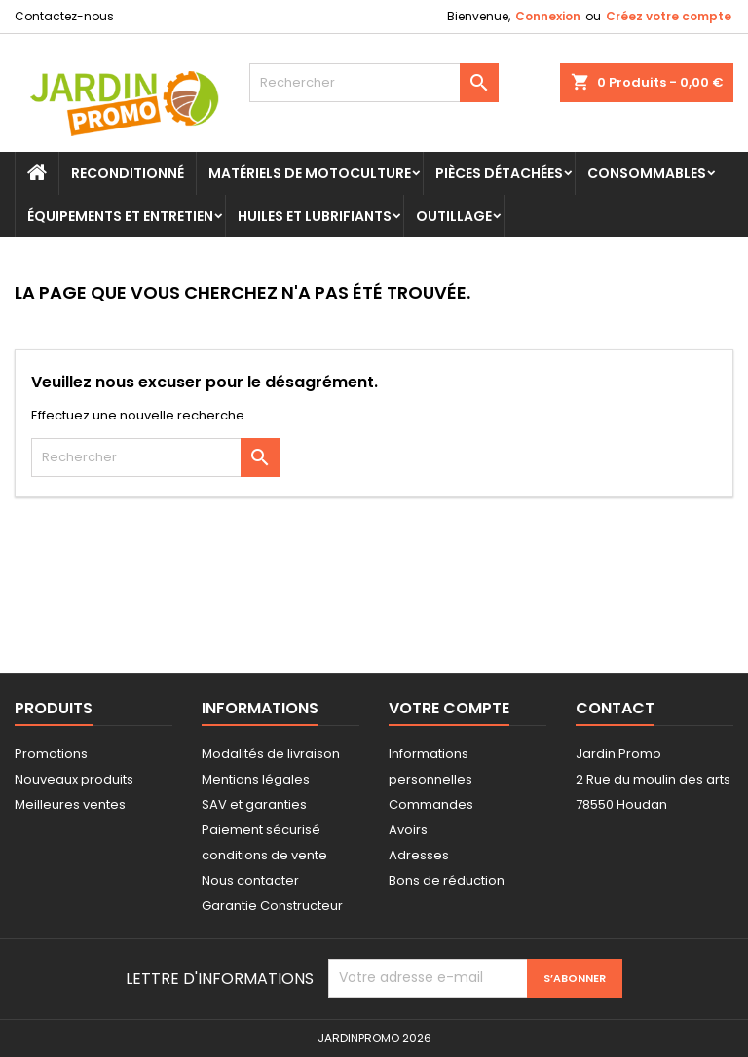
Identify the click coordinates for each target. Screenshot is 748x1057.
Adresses (419, 855)
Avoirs (408, 829)
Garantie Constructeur (272, 905)
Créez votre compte (668, 16)
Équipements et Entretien (120, 216)
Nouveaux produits (74, 779)
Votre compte (449, 708)
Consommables (646, 173)
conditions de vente (264, 855)
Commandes (431, 804)
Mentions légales (256, 779)
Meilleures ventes (70, 804)
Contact (615, 708)
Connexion (547, 16)
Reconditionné (127, 173)
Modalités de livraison (271, 754)
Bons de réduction (447, 880)
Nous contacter (250, 880)
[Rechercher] (374, 82)
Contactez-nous (64, 16)
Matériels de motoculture (309, 173)
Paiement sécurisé (261, 829)
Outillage (454, 216)
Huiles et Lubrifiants (315, 216)
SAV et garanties (254, 804)
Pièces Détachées (499, 173)
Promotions (51, 754)
